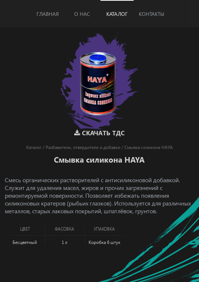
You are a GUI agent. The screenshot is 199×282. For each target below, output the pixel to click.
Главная (48, 13)
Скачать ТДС (99, 133)
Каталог (117, 13)
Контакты (151, 13)
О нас (82, 13)
